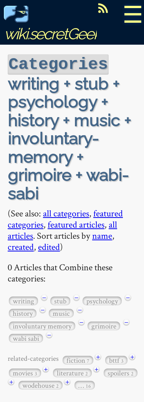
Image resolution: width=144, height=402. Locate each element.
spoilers (121, 372)
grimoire (103, 325)
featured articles (76, 223)
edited (49, 246)
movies (25, 372)
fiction (77, 359)
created (21, 246)
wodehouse (40, 384)
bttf (116, 359)
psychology (102, 300)
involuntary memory (42, 325)
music (61, 312)
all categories (66, 212)
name (102, 235)
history (23, 312)
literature (72, 372)
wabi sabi (26, 337)
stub (60, 300)
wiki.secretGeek (52, 25)
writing (23, 300)
